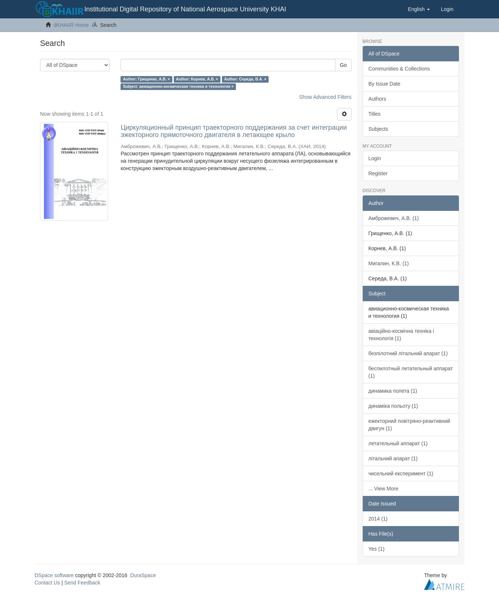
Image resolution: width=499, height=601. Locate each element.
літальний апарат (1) (393, 458)
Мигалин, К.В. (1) (389, 263)
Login (375, 158)
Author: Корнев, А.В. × (197, 79)
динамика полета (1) (393, 391)
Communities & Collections (399, 69)
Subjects (378, 129)
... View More (383, 489)
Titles (375, 114)
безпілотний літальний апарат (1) (408, 353)
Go (343, 65)
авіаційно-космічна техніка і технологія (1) (401, 334)
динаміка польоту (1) (393, 406)
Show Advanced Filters (325, 97)
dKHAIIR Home (71, 25)
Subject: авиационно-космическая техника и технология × (178, 86)
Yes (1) (377, 549)
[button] (418, 9)
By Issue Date (385, 84)
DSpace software (54, 575)
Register (378, 173)
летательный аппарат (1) (398, 443)
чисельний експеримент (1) (401, 473)
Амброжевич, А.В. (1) (394, 218)
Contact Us (47, 583)
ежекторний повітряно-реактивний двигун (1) (409, 424)
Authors (377, 99)
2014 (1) (378, 519)
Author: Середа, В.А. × (245, 79)
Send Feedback (82, 583)
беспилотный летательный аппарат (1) (411, 372)
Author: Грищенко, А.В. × (146, 79)
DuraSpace (143, 575)
